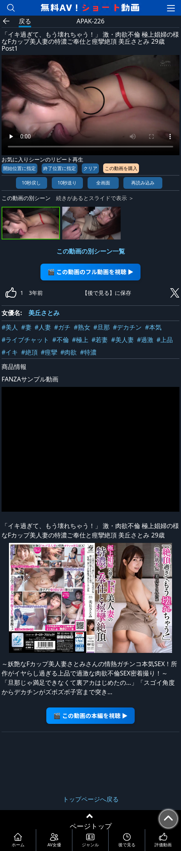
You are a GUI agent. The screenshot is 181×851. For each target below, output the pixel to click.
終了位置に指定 (59, 168)
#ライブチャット (25, 340)
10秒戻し (31, 182)
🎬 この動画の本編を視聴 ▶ (90, 715)
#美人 (10, 327)
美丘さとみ (44, 312)
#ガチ (62, 327)
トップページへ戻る (91, 799)
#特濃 (88, 352)
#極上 (80, 340)
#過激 (145, 340)
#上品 (164, 340)
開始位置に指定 (19, 168)
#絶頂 (29, 352)
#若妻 (99, 340)
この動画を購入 (121, 168)
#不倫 (60, 340)
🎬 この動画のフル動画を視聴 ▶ (90, 272)
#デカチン (127, 327)
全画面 (103, 182)
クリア (90, 168)
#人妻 (43, 327)
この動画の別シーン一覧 (90, 251)
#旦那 (101, 327)
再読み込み (143, 182)
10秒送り (67, 182)
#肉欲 (68, 352)
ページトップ (91, 826)
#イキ (10, 352)
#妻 (26, 327)
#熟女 (82, 327)
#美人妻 (122, 340)
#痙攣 (49, 352)
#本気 (153, 327)
